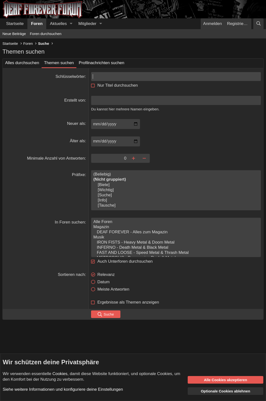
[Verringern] (144, 158)
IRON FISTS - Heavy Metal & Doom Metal (176, 242)
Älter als (77, 141)
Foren (37, 23)
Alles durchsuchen (22, 62)
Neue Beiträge (14, 34)
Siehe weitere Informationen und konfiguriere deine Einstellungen (63, 389)
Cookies (59, 373)
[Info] (176, 200)
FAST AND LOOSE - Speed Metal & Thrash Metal (176, 252)
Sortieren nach (71, 274)
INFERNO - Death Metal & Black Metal (176, 247)
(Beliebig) (176, 174)
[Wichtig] (176, 190)
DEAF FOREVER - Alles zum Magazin (176, 232)
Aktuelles (58, 23)
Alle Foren (176, 221)
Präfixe (78, 174)
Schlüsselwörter (70, 76)
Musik (176, 237)
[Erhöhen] (133, 158)
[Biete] (176, 185)
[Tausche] (176, 205)
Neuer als (76, 123)
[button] (71, 23)
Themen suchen (59, 62)
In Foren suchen (70, 222)
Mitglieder (87, 23)
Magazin (176, 227)
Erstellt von (74, 100)
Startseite (15, 23)
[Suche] (258, 23)
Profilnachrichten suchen (101, 62)
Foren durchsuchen (45, 34)
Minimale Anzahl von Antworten (56, 158)
